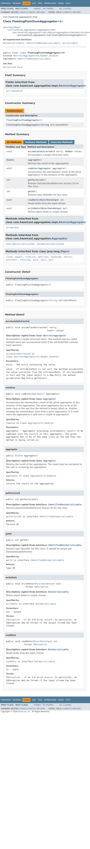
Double (84, 32)
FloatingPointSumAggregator (23, 120)
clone (9, 257)
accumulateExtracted (40, 151)
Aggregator (44, 168)
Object (65, 251)
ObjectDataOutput (51, 208)
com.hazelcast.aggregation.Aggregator (28, 30)
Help (68, 3)
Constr (31, 12)
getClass (43, 257)
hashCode (56, 257)
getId (31, 191)
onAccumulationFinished (20, 244)
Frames (37, 9)
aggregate (34, 160)
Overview (6, 3)
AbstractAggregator (25, 55)
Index (61, 3)
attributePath (14, 91)
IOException (41, 587)
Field (22, 12)
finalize (30, 257)
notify (68, 257)
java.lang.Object (11, 27)
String (45, 125)
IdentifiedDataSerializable (43, 43)
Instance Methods (35, 142)
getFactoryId (35, 180)
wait (35, 260)
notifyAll (12, 260)
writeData (34, 208)
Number (75, 32)
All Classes (65, 9)
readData (33, 200)
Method (41, 12)
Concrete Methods (62, 142)
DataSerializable (13, 43)
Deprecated (50, 3)
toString (25, 260)
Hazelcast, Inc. (24, 711)
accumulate (12, 227)
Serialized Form (12, 67)
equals (19, 257)
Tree (40, 3)
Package (17, 3)
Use (34, 3)
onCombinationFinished (50, 244)
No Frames (48, 9)
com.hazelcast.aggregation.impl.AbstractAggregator (40, 32)
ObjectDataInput (49, 200)
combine (32, 168)
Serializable (70, 43)
